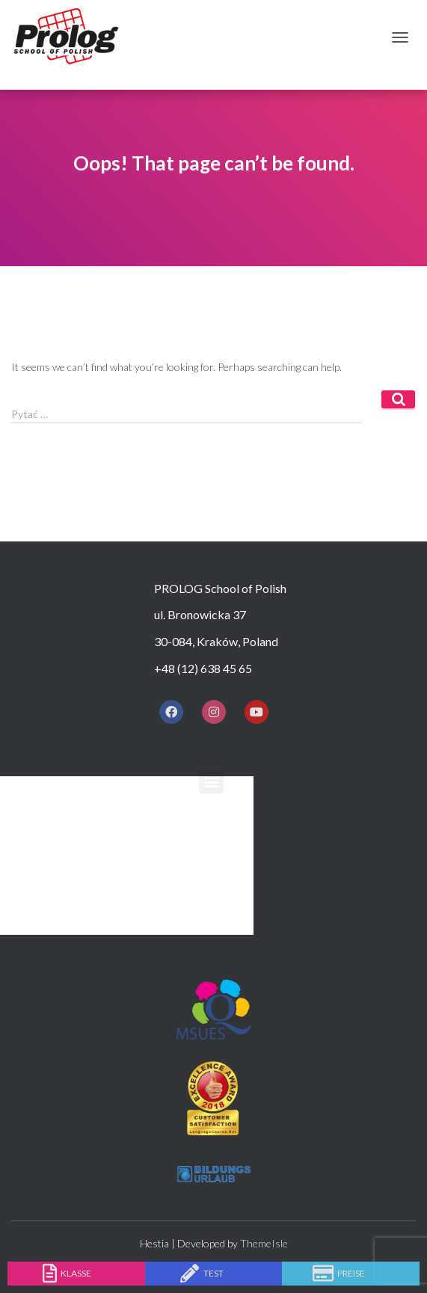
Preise (351, 1273)
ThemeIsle (264, 1243)
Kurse (130, 841)
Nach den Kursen (167, 895)
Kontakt (141, 922)
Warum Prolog (160, 813)
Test (213, 1273)
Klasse (76, 1273)
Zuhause (139, 786)
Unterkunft (152, 868)
